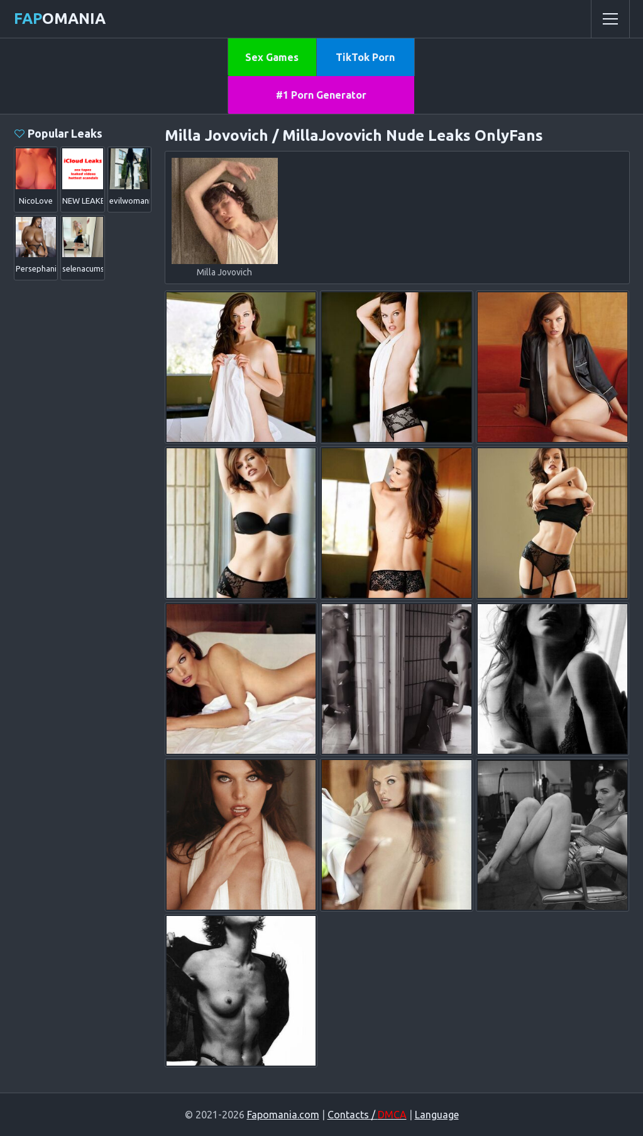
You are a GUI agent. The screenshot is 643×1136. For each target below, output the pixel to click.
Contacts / (367, 1114)
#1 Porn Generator (321, 95)
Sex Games (272, 57)
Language (437, 1114)
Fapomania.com (283, 1114)
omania (60, 18)
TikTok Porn (365, 57)
